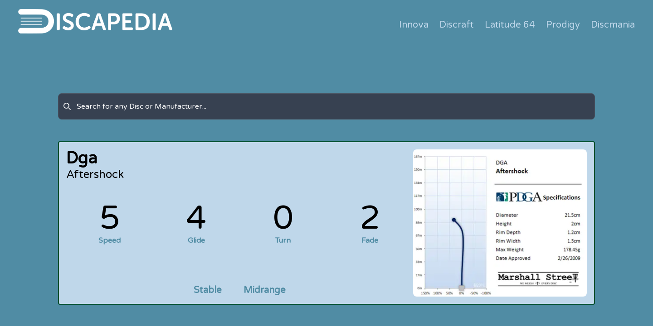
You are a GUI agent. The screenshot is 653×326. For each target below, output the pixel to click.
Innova (414, 24)
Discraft (456, 24)
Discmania (613, 24)
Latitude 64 (510, 24)
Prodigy (563, 24)
